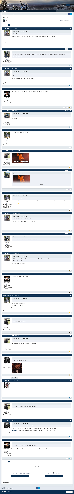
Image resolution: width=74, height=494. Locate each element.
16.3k (7, 99)
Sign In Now (54, 475)
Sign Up (68, 5)
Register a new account (20, 475)
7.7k (7, 140)
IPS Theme (3, 487)
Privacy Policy (3, 488)
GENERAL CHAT (17, 21)
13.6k (7, 161)
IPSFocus (7, 487)
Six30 (7, 150)
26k (7, 59)
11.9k (7, 365)
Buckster (7, 89)
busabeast (7, 28)
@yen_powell (15, 430)
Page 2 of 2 (13, 25)
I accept (69, 491)
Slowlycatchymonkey (7, 130)
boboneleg (7, 380)
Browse (4, 11)
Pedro (7, 355)
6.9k (7, 79)
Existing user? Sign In (62, 5)
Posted (16, 28)
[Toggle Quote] (13, 31)
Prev (5, 25)
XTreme (8, 20)
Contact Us (7, 488)
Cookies (11, 488)
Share (61, 20)
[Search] (61, 11)
